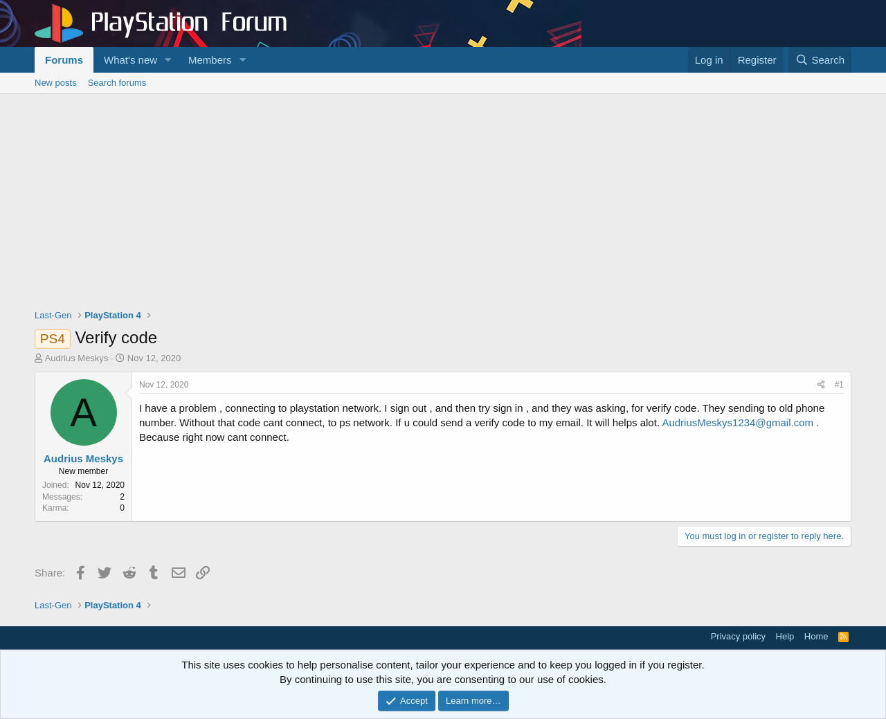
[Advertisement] (443, 198)
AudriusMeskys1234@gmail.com (737, 422)
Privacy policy (738, 636)
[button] (168, 60)
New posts (56, 83)
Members (210, 60)
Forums (64, 60)
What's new (130, 60)
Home (816, 636)
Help (785, 636)
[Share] (821, 385)
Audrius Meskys (77, 358)
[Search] (819, 60)
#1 (839, 385)
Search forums (117, 83)
